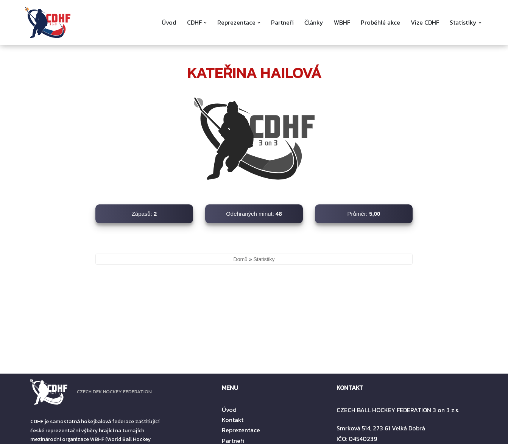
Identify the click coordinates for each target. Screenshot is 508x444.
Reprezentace (241, 430)
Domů (241, 259)
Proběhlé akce (380, 22)
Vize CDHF (425, 22)
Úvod (168, 22)
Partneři (281, 22)
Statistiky (263, 259)
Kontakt (232, 419)
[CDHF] (47, 22)
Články (313, 22)
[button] (204, 22)
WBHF (341, 22)
